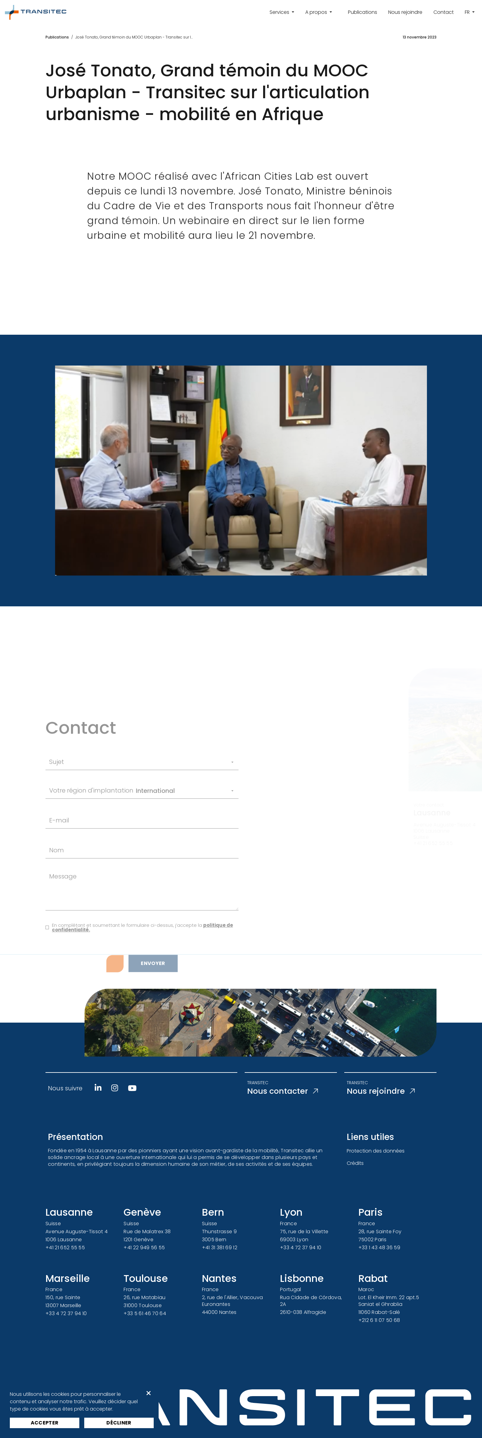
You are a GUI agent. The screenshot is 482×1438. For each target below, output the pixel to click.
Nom (56, 879)
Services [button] (280, 12)
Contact (443, 12)
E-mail (59, 849)
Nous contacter (285, 1091)
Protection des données (376, 1150)
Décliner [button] (119, 1422)
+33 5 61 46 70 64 (145, 1313)
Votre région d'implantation (91, 819)
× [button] (148, 1393)
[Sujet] (152, 791)
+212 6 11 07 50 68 (379, 1320)
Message (63, 905)
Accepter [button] (45, 1422)
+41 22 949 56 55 (144, 1247)
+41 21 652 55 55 (65, 1247)
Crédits (355, 1163)
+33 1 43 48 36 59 (379, 1247)
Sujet (56, 790)
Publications (362, 12)
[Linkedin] (98, 1088)
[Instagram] (114, 1088)
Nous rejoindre (405, 12)
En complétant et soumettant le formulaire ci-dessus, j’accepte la (142, 956)
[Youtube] (132, 1088)
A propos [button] (316, 12)
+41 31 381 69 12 (219, 1247)
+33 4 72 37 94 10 (300, 1247)
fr (468, 12)
